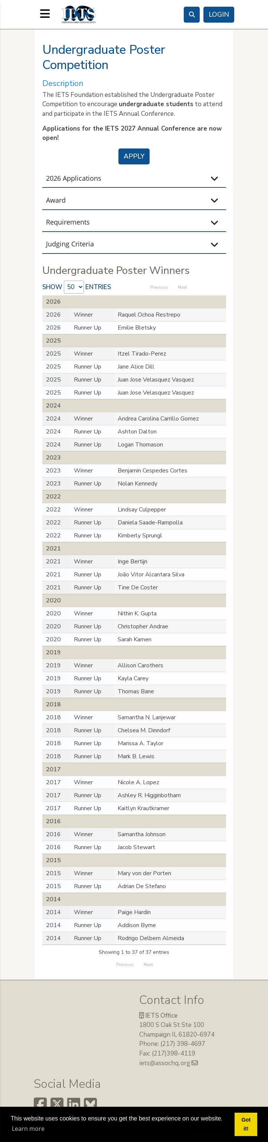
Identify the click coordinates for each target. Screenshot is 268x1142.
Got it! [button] (246, 1124)
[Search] (192, 15)
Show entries (76, 287)
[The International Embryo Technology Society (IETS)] (79, 14)
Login (219, 14)
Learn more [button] (28, 1129)
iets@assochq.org (168, 1062)
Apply (134, 156)
